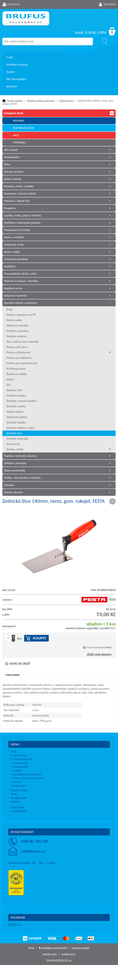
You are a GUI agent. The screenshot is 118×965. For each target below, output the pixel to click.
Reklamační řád (20, 766)
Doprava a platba (17, 64)
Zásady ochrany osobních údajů (28, 777)
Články (10, 72)
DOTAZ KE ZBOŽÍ (20, 663)
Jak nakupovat (20, 755)
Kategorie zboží (59, 113)
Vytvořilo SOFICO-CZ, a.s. (59, 960)
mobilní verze (68, 953)
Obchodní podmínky (23, 758)
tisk (32, 947)
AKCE (16, 135)
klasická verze (50, 953)
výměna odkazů (19, 810)
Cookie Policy (19, 785)
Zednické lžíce (66, 100)
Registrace (13, 4)
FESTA (98, 599)
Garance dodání (20, 762)
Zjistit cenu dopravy (99, 654)
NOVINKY (18, 120)
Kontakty (12, 86)
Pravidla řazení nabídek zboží (27, 774)
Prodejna (17, 770)
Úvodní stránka (15, 100)
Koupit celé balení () (99, 647)
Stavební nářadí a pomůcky (41, 100)
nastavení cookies (80, 947)
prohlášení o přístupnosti (54, 947)
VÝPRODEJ (19, 142)
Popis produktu (13, 675)
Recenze (17, 781)
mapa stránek (18, 806)
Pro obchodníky (16, 79)
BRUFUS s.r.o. (15, 924)
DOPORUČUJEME (23, 128)
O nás (9, 57)
